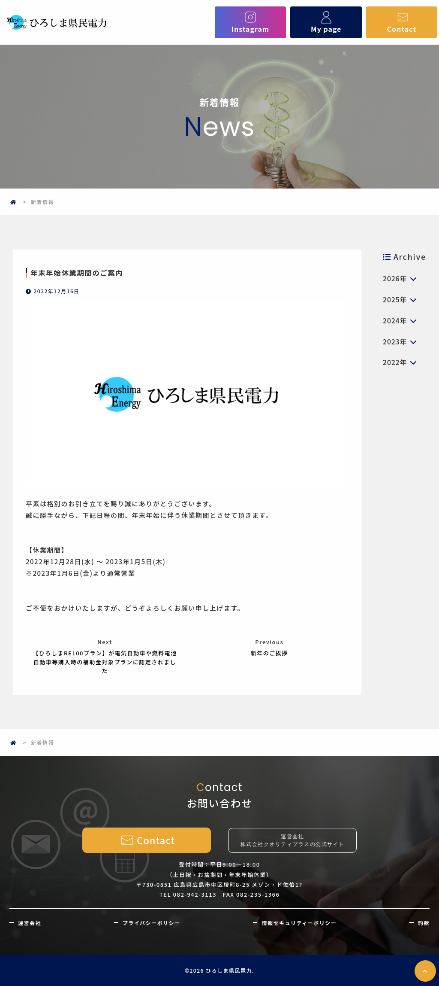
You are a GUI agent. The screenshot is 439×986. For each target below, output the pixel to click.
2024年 (395, 320)
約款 (424, 922)
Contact (401, 22)
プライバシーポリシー (151, 922)
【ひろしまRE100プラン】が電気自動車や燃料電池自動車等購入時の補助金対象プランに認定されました (105, 662)
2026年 (395, 278)
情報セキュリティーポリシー (299, 922)
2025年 (395, 299)
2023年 (395, 341)
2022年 (395, 362)
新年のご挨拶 (269, 653)
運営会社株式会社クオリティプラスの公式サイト (293, 840)
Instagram (251, 22)
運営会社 (29, 922)
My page (326, 22)
